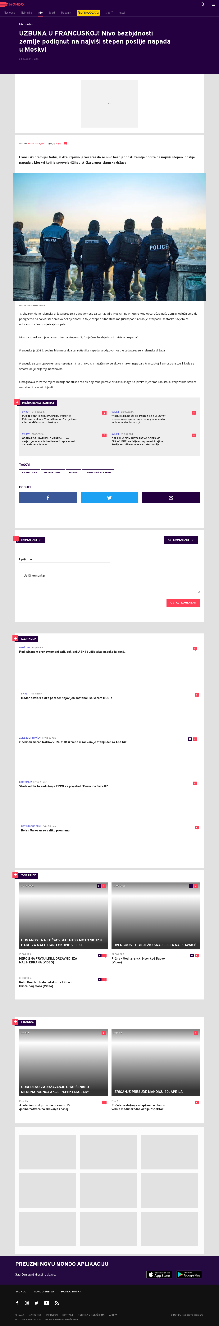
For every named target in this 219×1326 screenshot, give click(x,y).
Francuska (29, 472)
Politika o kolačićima (91, 1315)
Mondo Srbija (44, 1291)
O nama (19, 1315)
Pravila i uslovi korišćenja (62, 1319)
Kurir (58, 144)
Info (21, 24)
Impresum (52, 1315)
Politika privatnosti (28, 1319)
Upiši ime (25, 560)
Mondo (21, 1291)
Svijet (29, 24)
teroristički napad (98, 472)
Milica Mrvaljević (36, 143)
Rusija (73, 472)
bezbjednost (53, 472)
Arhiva (113, 1315)
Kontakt (67, 1315)
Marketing (35, 1315)
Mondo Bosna (71, 1291)
